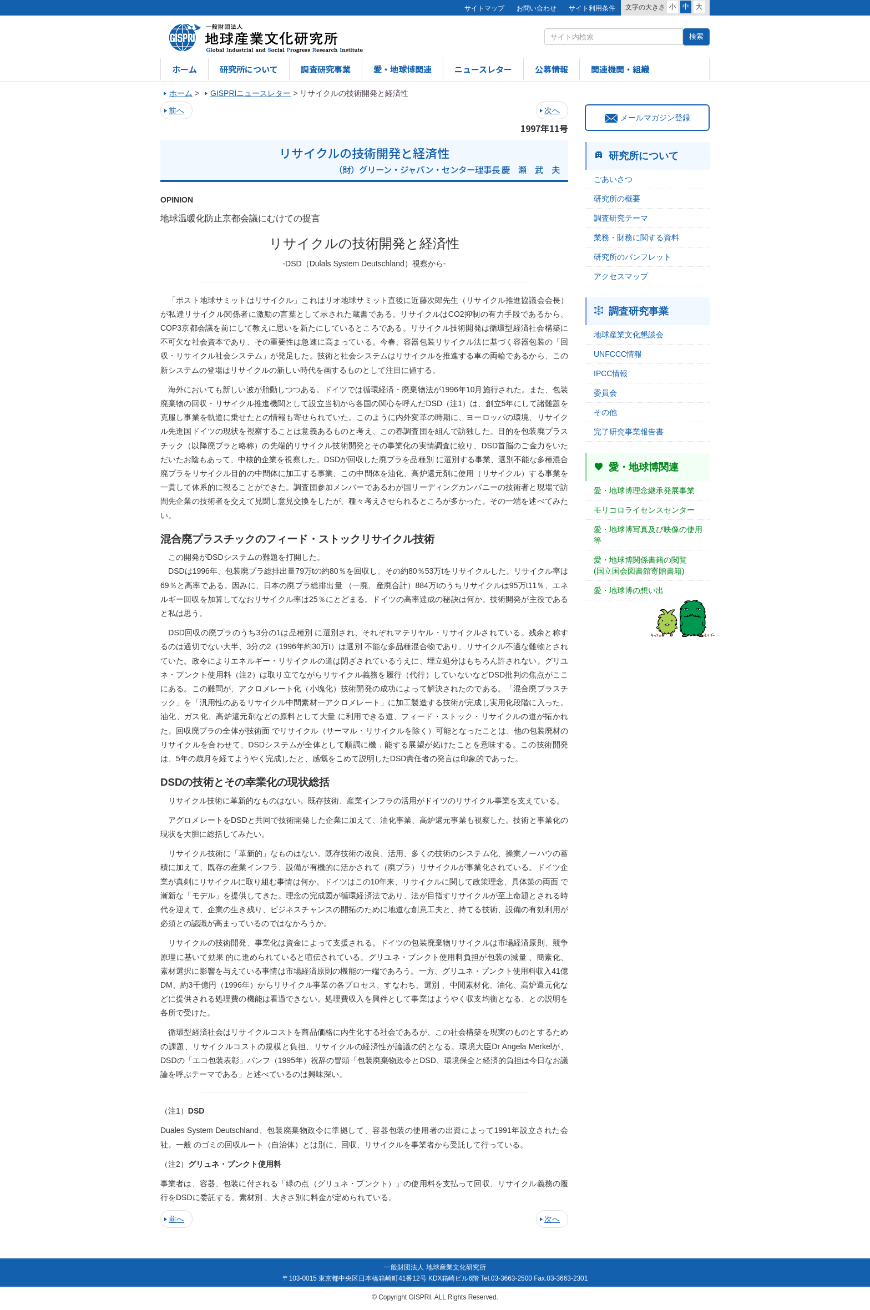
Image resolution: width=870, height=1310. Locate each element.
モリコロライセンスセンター (644, 509)
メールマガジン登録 (647, 117)
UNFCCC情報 (618, 354)
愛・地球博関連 (402, 69)
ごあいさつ (613, 179)
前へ (176, 110)
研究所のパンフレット (632, 256)
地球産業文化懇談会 (629, 334)
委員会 (605, 392)
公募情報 (551, 69)
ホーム (184, 69)
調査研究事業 (326, 69)
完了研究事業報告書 (629, 431)
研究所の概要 (617, 198)
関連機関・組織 (620, 69)
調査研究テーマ (621, 218)
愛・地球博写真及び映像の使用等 (648, 535)
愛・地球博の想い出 (629, 590)
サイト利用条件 (592, 8)
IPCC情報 (611, 373)
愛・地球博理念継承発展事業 (644, 490)
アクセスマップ (621, 276)
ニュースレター (483, 69)
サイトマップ (484, 8)
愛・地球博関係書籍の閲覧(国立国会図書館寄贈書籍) (640, 565)
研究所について (249, 69)
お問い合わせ (537, 8)
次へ (552, 110)
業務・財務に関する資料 (636, 237)
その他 (605, 412)
